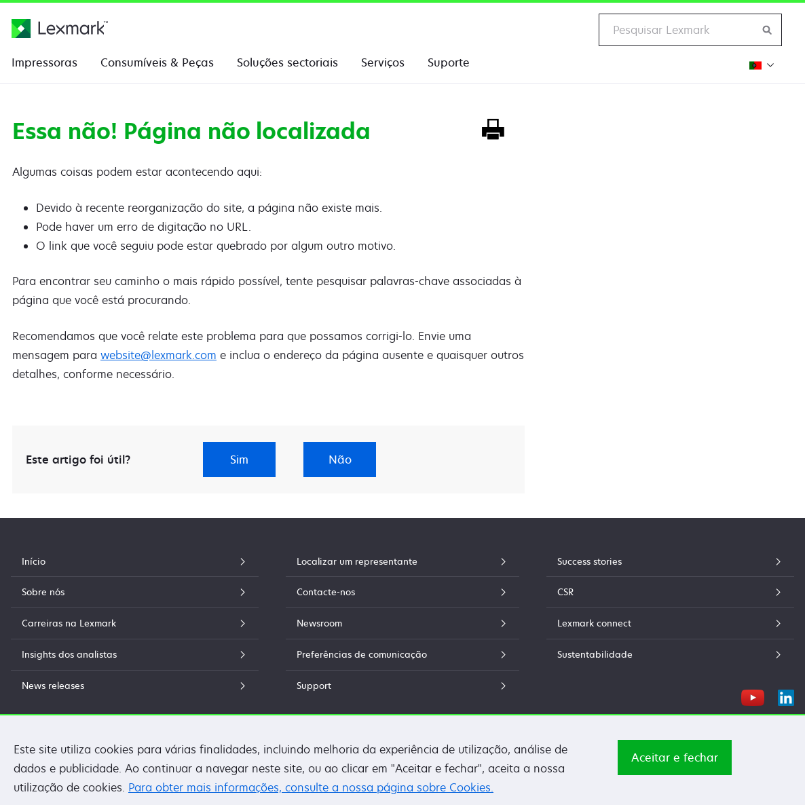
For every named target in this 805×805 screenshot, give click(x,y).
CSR (670, 592)
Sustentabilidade (670, 654)
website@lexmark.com (158, 355)
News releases (135, 685)
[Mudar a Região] (760, 65)
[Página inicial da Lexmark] (60, 28)
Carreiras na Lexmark (135, 623)
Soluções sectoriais (287, 62)
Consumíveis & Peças (157, 62)
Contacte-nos (403, 592)
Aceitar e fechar (674, 760)
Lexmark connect (670, 623)
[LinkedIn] (786, 696)
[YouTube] (752, 696)
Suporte (449, 62)
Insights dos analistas (135, 654)
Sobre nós (135, 592)
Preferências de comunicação (403, 654)
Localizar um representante (403, 561)
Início (135, 561)
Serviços (383, 62)
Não (340, 459)
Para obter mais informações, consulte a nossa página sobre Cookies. (310, 790)
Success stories (670, 561)
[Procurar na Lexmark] (767, 29)
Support (403, 685)
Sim (239, 459)
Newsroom (403, 623)
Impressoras (44, 62)
